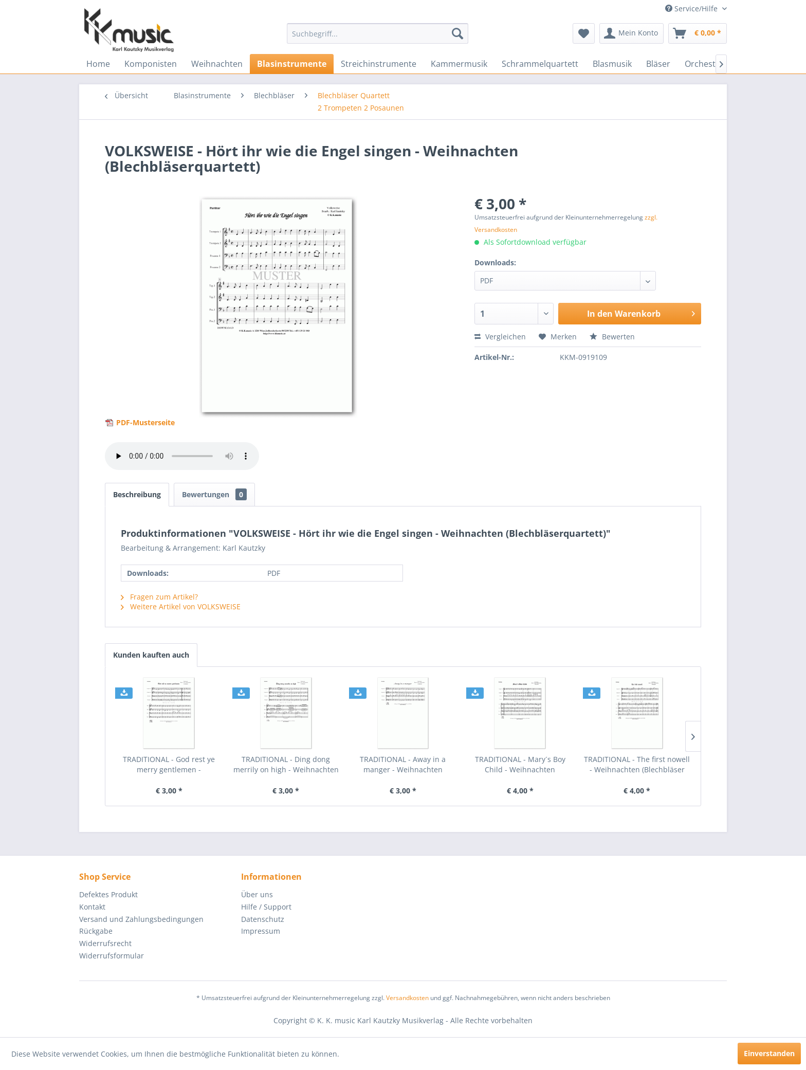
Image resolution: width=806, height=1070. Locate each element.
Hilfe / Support (266, 907)
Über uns (257, 894)
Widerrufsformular (111, 955)
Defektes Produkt (108, 894)
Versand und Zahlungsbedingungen (141, 919)
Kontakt (92, 907)
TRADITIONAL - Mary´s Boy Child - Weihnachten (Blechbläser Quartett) (520, 764)
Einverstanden (769, 1053)
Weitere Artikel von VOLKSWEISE (181, 606)
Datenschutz (262, 919)
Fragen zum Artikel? (159, 597)
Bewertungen (214, 494)
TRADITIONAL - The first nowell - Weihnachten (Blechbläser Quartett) (637, 764)
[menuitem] (377, 33)
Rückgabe (96, 931)
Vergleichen (500, 336)
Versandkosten (407, 997)
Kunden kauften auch (151, 655)
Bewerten (612, 336)
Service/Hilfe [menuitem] (692, 8)
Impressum (260, 931)
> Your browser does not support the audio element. (182, 456)
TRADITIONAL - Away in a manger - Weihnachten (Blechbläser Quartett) (403, 764)
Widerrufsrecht (105, 943)
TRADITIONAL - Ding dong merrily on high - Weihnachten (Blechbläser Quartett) (286, 764)
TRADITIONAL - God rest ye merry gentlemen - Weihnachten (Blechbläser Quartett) (169, 764)
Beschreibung (137, 494)
